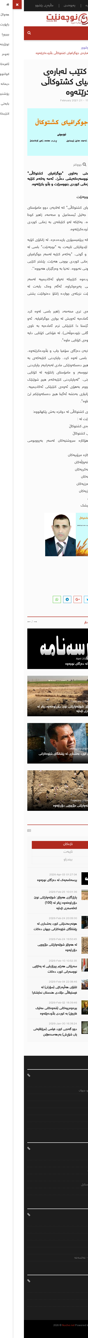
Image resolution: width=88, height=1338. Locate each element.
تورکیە (78, 1125)
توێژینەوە (76, 1164)
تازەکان (44, 844)
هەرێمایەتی (75, 1244)
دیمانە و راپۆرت (73, 1171)
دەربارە (66, 5)
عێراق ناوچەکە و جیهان (68, 1091)
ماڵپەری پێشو (74, 1303)
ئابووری (77, 1098)
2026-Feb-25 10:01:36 (39, 892)
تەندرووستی (74, 1112)
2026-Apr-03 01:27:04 (39, 875)
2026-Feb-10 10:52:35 (39, 961)
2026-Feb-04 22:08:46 (39, 982)
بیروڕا (79, 1192)
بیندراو (44, 859)
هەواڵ (80, 1075)
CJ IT (69, 1325)
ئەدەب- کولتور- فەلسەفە (66, 1258)
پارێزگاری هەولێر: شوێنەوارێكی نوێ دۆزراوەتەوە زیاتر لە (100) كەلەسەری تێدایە (31, 903)
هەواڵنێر (80, 101)
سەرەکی (77, 48)
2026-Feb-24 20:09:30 (39, 918)
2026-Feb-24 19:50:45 (39, 939)
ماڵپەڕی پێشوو (20, 5)
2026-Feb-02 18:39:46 (39, 1003)
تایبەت (44, 851)
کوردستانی (75, 1084)
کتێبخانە (77, 1178)
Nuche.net (44, 1325)
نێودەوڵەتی (75, 1251)
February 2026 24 (58, 749)
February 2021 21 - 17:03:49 (54, 101)
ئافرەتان (80, 1148)
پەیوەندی (45, 5)
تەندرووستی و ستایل (69, 1185)
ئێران (79, 1119)
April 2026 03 (60, 659)
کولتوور (61, 48)
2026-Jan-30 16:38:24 (39, 1024)
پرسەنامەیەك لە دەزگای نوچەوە (61, 664)
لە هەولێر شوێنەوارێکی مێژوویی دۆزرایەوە (55, 806)
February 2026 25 (58, 702)
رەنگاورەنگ (75, 1105)
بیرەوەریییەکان (73, 1230)
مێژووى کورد (74, 1223)
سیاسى (77, 1237)
